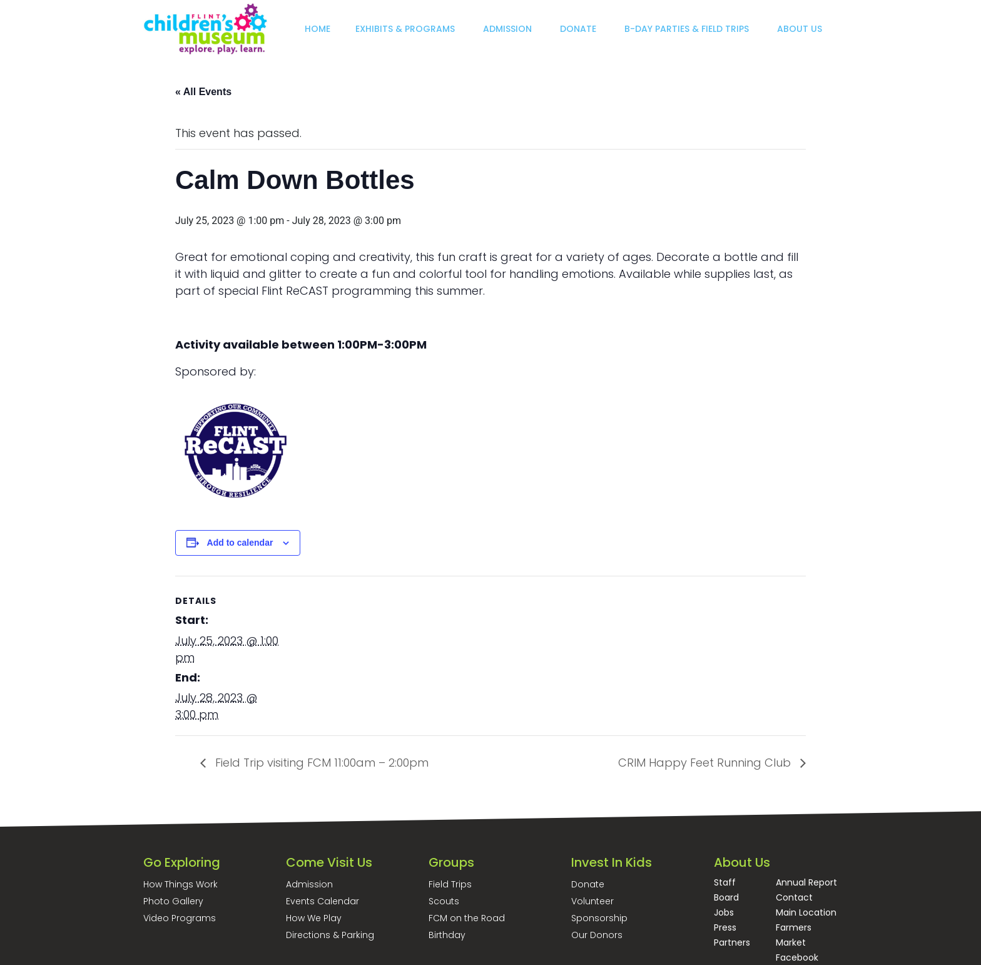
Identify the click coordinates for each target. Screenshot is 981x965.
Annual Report (806, 882)
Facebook (797, 957)
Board (726, 897)
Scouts (444, 901)
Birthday (447, 935)
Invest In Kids (611, 862)
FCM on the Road (467, 918)
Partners (732, 942)
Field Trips (450, 884)
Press (725, 927)
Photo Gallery (173, 901)
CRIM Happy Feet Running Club (706, 762)
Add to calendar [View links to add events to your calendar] (240, 543)
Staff (725, 882)
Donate (587, 884)
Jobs (724, 912)
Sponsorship (599, 918)
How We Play (314, 918)
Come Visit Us (329, 862)
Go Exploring (181, 862)
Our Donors (597, 935)
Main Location (806, 912)
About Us (742, 862)
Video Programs (179, 918)
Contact (794, 897)
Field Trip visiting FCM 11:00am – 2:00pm (320, 762)
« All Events (203, 91)
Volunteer (592, 901)
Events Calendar (322, 901)
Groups (451, 862)
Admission (309, 884)
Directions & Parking (330, 935)
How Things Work (180, 884)
